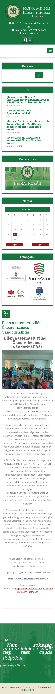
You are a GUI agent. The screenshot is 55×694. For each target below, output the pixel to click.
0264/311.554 (30, 33)
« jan (15, 244)
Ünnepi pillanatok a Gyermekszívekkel (19, 112)
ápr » (40, 244)
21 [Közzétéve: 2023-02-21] (15, 234)
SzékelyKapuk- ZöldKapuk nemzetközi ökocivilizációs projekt (23, 140)
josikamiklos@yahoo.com (30, 30)
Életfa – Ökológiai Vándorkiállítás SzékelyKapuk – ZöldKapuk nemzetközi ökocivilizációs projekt (27, 125)
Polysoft (29, 690)
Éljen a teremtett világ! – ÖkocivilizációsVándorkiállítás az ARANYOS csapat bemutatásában (27, 99)
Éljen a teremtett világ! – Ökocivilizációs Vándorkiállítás (24, 327)
